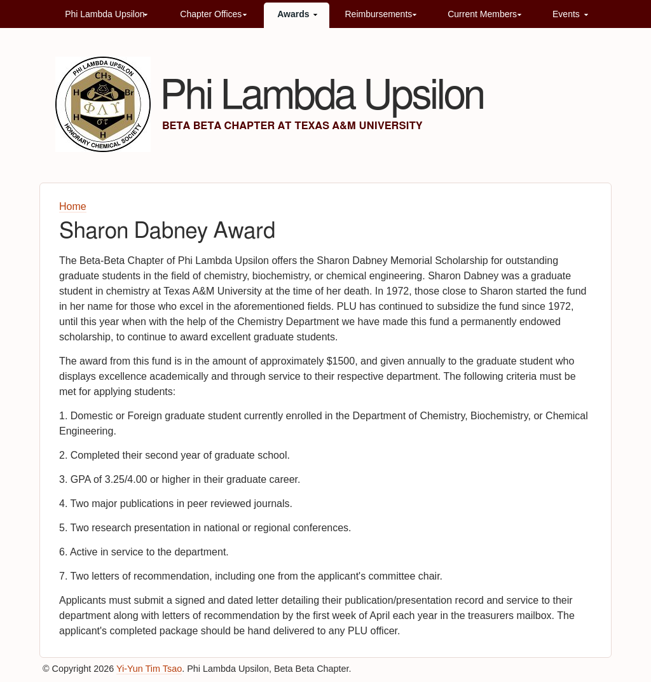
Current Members (482, 14)
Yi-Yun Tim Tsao (149, 669)
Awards (293, 14)
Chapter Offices (211, 14)
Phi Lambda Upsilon (104, 14)
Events (566, 14)
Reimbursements (378, 14)
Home (72, 206)
